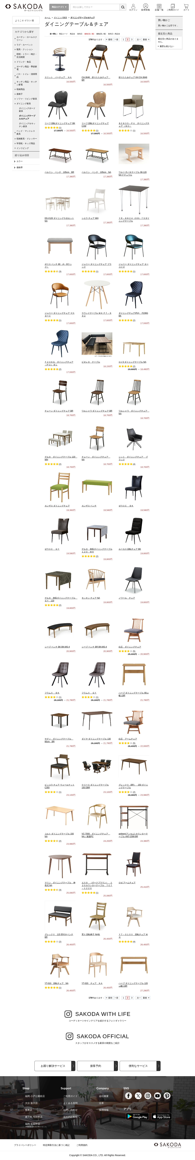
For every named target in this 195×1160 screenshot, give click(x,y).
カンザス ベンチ (89, 506)
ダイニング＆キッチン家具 (27, 125)
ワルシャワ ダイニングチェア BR (97, 411)
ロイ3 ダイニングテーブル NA (132, 362)
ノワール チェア (127, 598)
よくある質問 (70, 1103)
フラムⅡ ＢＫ (52, 693)
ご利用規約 (81, 1145)
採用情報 (104, 1110)
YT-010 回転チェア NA (56, 983)
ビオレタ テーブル (91, 362)
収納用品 (21, 89)
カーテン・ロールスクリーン (27, 38)
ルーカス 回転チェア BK (130, 549)
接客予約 (95, 1065)
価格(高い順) (101, 34)
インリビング (23, 148)
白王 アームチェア (128, 739)
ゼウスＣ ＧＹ (52, 549)
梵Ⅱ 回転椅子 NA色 (91, 934)
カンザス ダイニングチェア (57, 506)
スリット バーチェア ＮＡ (58, 77)
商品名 (73, 34)
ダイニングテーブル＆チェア (27, 117)
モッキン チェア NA (91, 598)
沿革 (101, 1103)
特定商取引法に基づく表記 (56, 1145)
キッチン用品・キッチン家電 (27, 83)
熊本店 (28, 1110)
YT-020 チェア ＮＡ (92, 983)
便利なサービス (138, 1065)
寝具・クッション (25, 49)
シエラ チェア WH (90, 218)
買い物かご (164, 20)
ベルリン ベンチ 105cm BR (59, 172)
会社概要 (104, 1096)
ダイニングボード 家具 (28, 109)
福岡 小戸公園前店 (35, 1096)
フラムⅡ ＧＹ (89, 693)
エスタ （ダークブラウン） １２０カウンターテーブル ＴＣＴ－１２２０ (97, 885)
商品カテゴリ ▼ (59, 7)
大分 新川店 (31, 1103)
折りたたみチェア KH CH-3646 (133, 77)
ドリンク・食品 (24, 62)
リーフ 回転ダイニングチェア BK (60, 123)
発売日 (80, 34)
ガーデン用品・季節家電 (27, 68)
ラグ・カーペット (25, 45)
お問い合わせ (70, 1110)
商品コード (63, 34)
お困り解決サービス (53, 1065)
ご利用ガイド (70, 1096)
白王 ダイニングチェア (130, 647)
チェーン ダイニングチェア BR (59, 411)
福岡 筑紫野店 (32, 1124)
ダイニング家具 (24, 103)
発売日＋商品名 (114, 34)
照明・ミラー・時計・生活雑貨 (27, 55)
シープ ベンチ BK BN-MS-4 (57, 647)
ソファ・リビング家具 (27, 99)
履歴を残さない (167, 46)
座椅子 (20, 94)
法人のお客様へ (71, 1117)
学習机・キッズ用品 (26, 143)
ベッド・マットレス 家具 (27, 132)
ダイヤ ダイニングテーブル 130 (96, 739)
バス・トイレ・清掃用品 (27, 75)
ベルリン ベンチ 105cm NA (96, 172)
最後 (145, 39)
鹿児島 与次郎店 (33, 1117)
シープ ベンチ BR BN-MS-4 (94, 647)
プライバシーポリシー (25, 1145)
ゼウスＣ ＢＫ (126, 506)
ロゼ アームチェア (127, 882)
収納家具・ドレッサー (27, 138)
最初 (110, 39)
